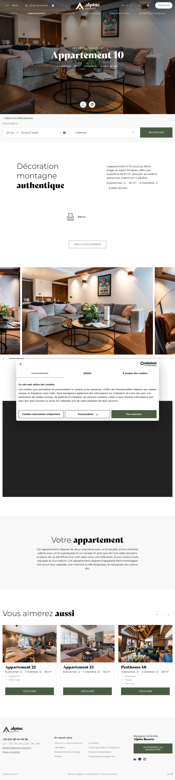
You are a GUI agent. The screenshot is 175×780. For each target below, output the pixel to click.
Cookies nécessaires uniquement (41, 414)
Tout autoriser (134, 414)
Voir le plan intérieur (87, 244)
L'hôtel (13, 13)
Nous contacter (11, 752)
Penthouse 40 (133, 667)
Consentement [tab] (40, 373)
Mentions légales (76, 774)
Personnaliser (87, 414)
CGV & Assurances (109, 774)
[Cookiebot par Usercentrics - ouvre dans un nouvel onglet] (143, 364)
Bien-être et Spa (116, 13)
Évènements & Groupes (67, 751)
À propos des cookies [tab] (135, 373)
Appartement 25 (78, 667)
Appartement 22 (20, 667)
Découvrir (29, 691)
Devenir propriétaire (100, 751)
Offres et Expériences (149, 13)
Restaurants (89, 13)
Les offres (59, 747)
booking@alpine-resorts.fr (17, 748)
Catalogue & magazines (102, 756)
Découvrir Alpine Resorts (68, 743)
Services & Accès (62, 13)
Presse (58, 756)
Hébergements (34, 13)
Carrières (94, 743)
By (169, 774)
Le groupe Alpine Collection (104, 747)
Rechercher (156, 132)
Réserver (163, 5)
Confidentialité (92, 774)
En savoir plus (63, 737)
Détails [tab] (88, 373)
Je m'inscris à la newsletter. (153, 748)
